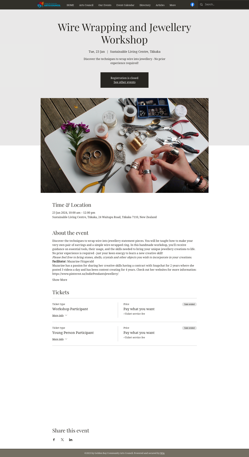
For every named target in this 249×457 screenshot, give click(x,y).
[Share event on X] (62, 439)
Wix (162, 453)
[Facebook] (192, 4)
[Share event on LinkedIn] (70, 439)
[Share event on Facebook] (54, 439)
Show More (59, 280)
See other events (124, 82)
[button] (86, 5)
